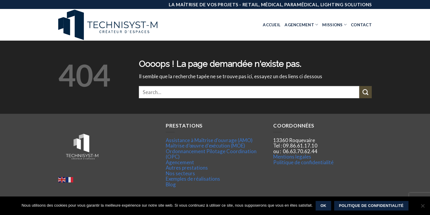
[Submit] (365, 92)
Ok (323, 206)
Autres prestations (187, 168)
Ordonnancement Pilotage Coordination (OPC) (211, 154)
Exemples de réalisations (193, 179)
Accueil (271, 24)
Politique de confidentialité (303, 162)
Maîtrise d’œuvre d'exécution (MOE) (205, 145)
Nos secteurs (180, 173)
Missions (334, 24)
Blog (171, 184)
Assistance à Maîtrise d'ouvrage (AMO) (209, 140)
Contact (361, 24)
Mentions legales (292, 156)
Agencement (301, 24)
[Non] (423, 207)
